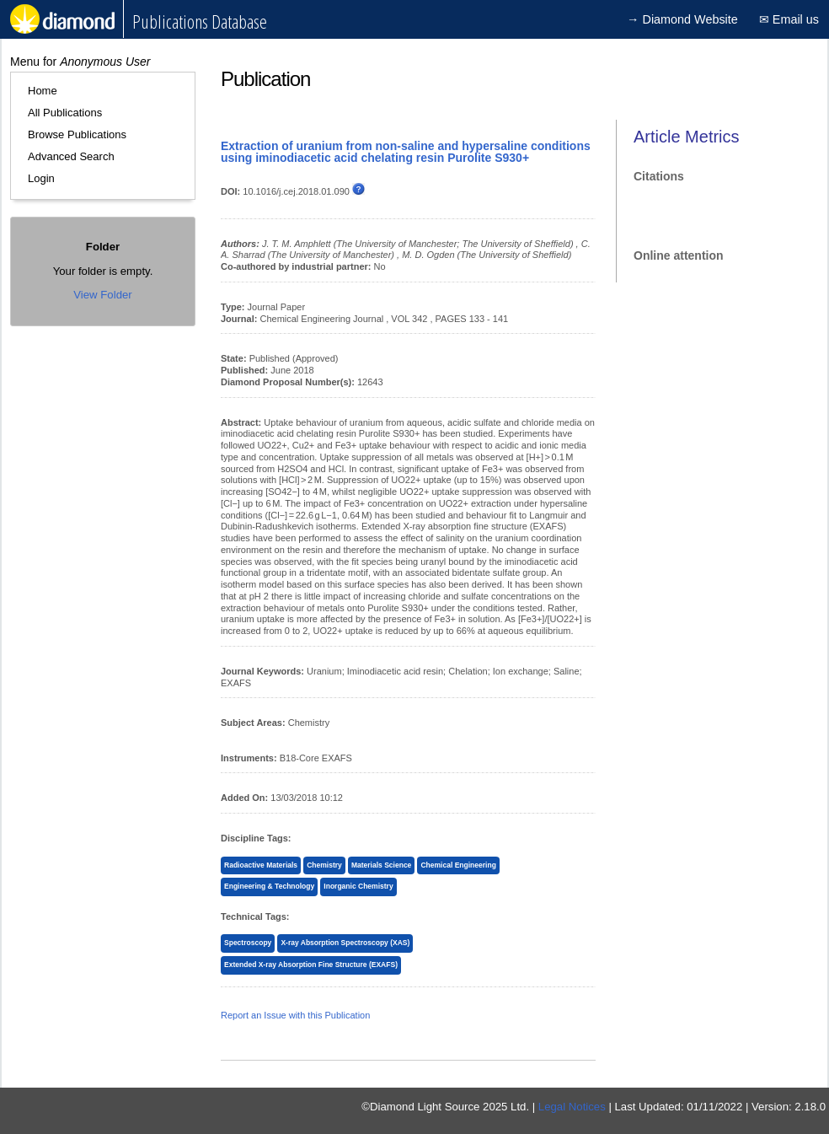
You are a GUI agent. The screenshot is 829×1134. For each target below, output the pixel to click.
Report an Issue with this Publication (295, 1015)
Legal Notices (572, 1106)
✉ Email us (789, 19)
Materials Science (381, 865)
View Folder (102, 294)
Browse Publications (77, 134)
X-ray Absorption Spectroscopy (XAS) (345, 942)
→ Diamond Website (682, 19)
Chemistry (324, 865)
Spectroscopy (247, 942)
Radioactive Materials (260, 865)
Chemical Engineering (457, 865)
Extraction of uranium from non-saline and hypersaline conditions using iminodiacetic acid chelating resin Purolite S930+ (406, 151)
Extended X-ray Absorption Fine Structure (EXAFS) (311, 964)
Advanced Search (71, 156)
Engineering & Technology (269, 886)
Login (41, 178)
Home (42, 90)
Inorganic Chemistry (358, 886)
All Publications (65, 112)
